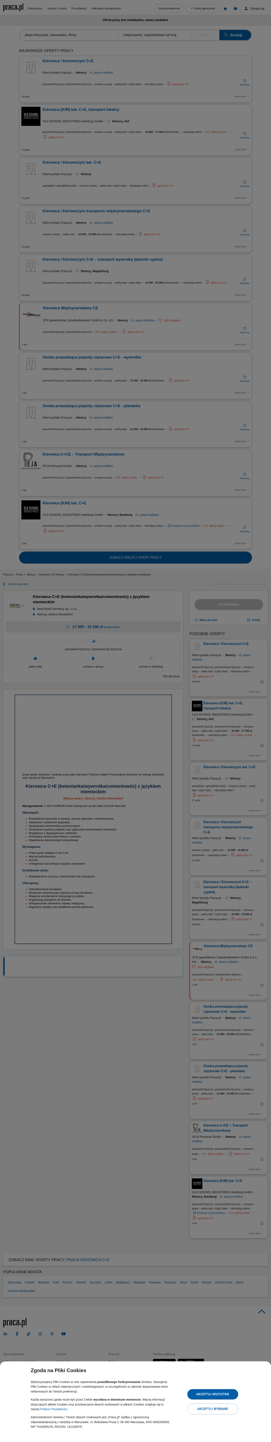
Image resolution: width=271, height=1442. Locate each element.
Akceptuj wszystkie (212, 1394)
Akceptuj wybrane (212, 1409)
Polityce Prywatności (53, 1409)
